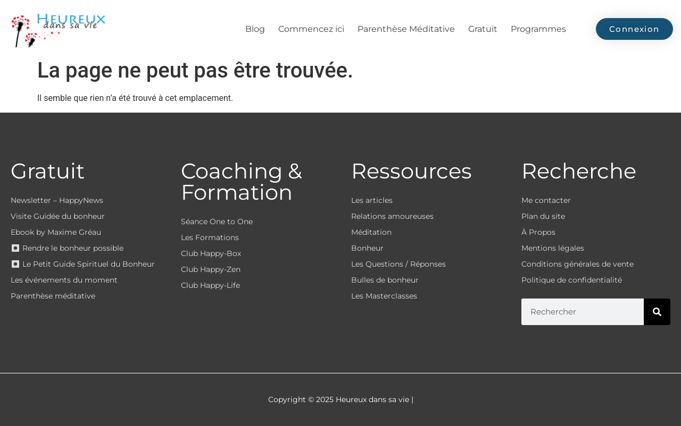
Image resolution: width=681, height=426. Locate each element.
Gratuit (482, 29)
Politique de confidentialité (571, 280)
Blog (255, 29)
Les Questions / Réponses (398, 264)
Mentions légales (552, 248)
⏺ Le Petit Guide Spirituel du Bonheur (83, 264)
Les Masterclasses (384, 296)
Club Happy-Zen (210, 269)
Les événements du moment (64, 280)
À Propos (538, 232)
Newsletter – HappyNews (57, 200)
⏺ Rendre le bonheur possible (67, 248)
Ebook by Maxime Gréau (56, 232)
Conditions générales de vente (577, 264)
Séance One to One (217, 221)
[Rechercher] (657, 312)
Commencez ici (311, 29)
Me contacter (546, 200)
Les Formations (210, 237)
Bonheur (367, 248)
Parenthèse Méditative (406, 29)
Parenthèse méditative (53, 296)
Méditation (371, 232)
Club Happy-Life (210, 285)
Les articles (372, 200)
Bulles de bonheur (385, 280)
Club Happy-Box (211, 253)
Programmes (538, 29)
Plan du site (543, 216)
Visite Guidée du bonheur (58, 216)
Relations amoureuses (392, 216)
